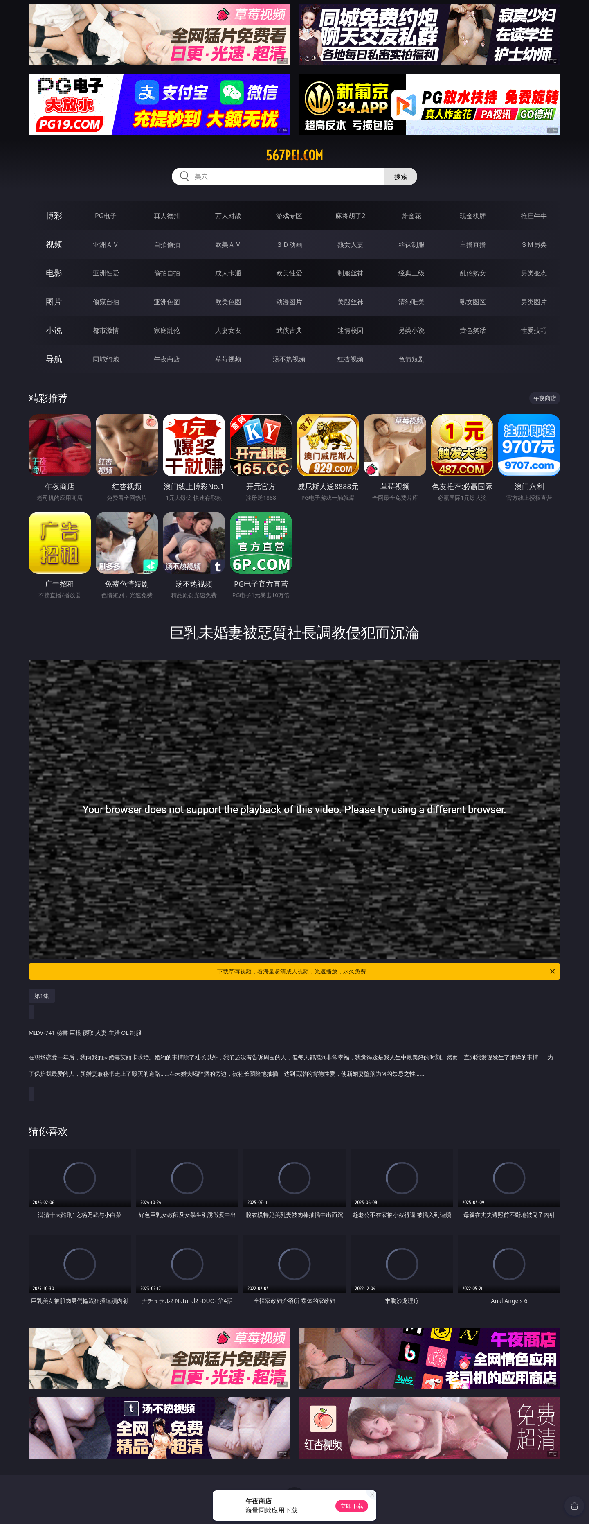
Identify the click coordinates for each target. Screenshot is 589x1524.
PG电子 (106, 215)
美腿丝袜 (350, 301)
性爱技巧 (534, 330)
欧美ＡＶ (228, 244)
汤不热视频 (289, 359)
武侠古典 (289, 330)
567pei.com (294, 155)
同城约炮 (106, 359)
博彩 (54, 215)
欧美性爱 (289, 273)
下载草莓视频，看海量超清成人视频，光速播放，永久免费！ (386, 971)
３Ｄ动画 (289, 244)
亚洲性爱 (106, 273)
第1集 (41, 996)
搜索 (400, 176)
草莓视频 (228, 359)
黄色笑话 (473, 330)
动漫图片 (289, 301)
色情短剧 (411, 359)
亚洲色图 (167, 301)
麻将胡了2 (350, 215)
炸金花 (411, 215)
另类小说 (411, 330)
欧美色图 (228, 301)
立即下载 (351, 1506)
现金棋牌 (473, 215)
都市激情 (106, 330)
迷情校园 (350, 330)
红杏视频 (350, 359)
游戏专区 (289, 215)
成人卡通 (228, 273)
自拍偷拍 (167, 244)
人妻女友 (228, 330)
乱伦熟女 (473, 273)
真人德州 (167, 215)
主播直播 (473, 244)
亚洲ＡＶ (106, 244)
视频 (54, 244)
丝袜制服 (411, 244)
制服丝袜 (350, 273)
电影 (54, 272)
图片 (54, 301)
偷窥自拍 (106, 301)
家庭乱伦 (167, 330)
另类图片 (534, 301)
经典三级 (411, 273)
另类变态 (534, 273)
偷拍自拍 (167, 273)
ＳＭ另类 (534, 244)
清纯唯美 (411, 301)
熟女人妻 (350, 244)
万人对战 (228, 215)
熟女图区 (473, 301)
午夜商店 (167, 359)
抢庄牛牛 (534, 215)
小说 (54, 330)
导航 (54, 358)
